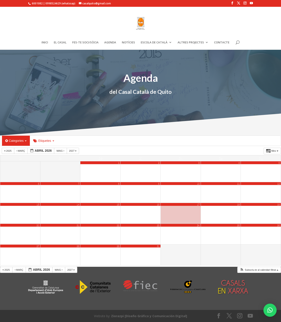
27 (38, 246)
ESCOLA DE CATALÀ (154, 42)
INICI (44, 42)
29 (118, 246)
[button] (259, 270)
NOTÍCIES (128, 42)
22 (118, 225)
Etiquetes (43, 140)
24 (198, 225)
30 (158, 246)
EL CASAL (60, 42)
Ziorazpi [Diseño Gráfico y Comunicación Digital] (149, 316)
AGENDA (110, 42)
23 (158, 225)
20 (38, 225)
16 (158, 204)
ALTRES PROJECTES (191, 42)
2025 (8, 150)
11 (238, 183)
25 (238, 225)
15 (118, 204)
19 (278, 204)
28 (78, 246)
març (21, 150)
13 (38, 204)
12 (278, 183)
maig (60, 150)
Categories (16, 140)
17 (198, 204)
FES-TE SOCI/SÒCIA (85, 42)
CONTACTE (221, 42)
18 (238, 204)
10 (198, 183)
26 (278, 225)
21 (78, 225)
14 (78, 204)
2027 (73, 150)
